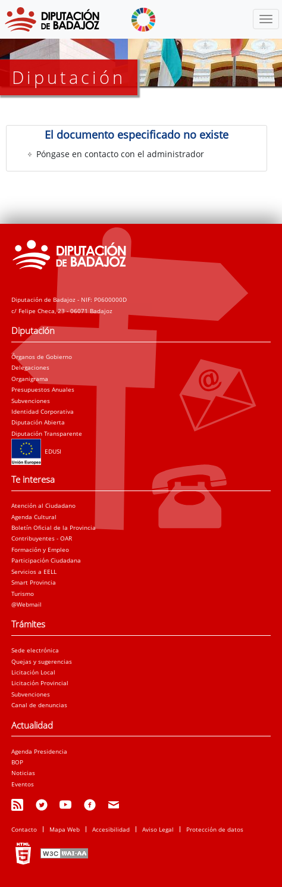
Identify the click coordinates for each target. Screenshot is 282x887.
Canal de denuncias (39, 705)
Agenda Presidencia (39, 751)
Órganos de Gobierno (41, 356)
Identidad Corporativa (42, 411)
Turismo (22, 593)
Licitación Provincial (39, 683)
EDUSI (36, 451)
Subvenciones (30, 400)
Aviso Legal (158, 829)
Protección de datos (214, 829)
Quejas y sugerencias (41, 661)
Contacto (24, 829)
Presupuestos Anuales (42, 389)
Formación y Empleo (40, 549)
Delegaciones (30, 367)
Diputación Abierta (38, 422)
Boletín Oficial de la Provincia (53, 527)
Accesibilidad (111, 829)
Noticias (23, 773)
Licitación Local (33, 672)
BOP (17, 762)
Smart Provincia (33, 582)
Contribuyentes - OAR (41, 538)
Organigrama (29, 378)
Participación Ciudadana (46, 560)
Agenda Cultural (34, 517)
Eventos (22, 784)
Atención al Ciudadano (43, 505)
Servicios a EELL (34, 571)
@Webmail (26, 604)
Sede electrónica (35, 650)
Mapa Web (64, 829)
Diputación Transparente (46, 433)
